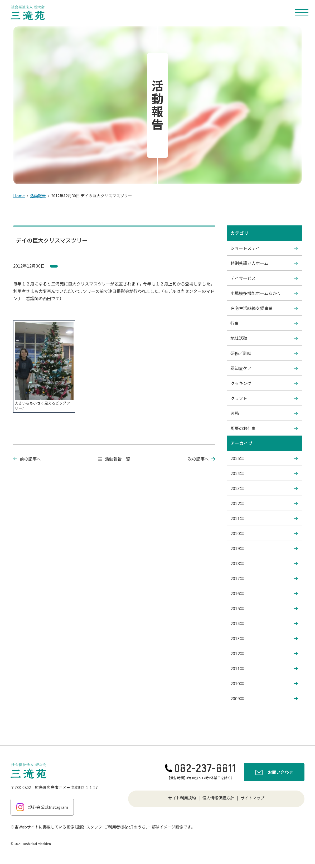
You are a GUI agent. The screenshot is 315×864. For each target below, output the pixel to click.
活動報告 (38, 195)
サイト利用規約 (182, 798)
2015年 (264, 608)
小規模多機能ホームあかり (264, 293)
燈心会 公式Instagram (42, 807)
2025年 (264, 458)
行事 (264, 323)
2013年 (264, 638)
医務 (264, 413)
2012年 (264, 653)
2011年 (264, 668)
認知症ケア (264, 368)
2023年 (264, 488)
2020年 (264, 533)
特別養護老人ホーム (264, 263)
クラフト (264, 398)
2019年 (264, 548)
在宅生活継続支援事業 (264, 308)
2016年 (264, 593)
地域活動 (264, 338)
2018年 (264, 563)
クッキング (264, 383)
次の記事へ (201, 459)
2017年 (264, 578)
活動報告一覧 (114, 459)
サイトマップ (252, 798)
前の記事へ (27, 459)
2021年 (264, 518)
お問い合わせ (274, 773)
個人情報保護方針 (218, 798)
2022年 (264, 503)
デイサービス (264, 278)
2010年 (264, 683)
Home (19, 195)
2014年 (264, 623)
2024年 (264, 473)
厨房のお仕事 (264, 428)
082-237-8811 (200, 768)
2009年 (264, 698)
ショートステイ (264, 248)
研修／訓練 (264, 353)
